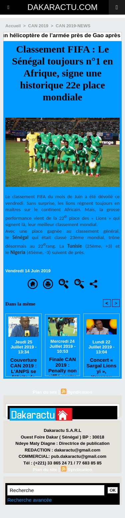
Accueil (13, 25)
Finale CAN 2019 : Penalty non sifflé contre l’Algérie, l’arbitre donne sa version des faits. (62, 364)
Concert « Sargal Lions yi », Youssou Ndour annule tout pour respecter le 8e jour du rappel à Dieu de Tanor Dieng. (101, 365)
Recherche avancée (29, 500)
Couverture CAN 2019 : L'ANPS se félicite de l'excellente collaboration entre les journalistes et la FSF (23, 365)
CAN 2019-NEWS (73, 25)
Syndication (80, 392)
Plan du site (45, 392)
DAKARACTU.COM (62, 7)
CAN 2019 (38, 25)
